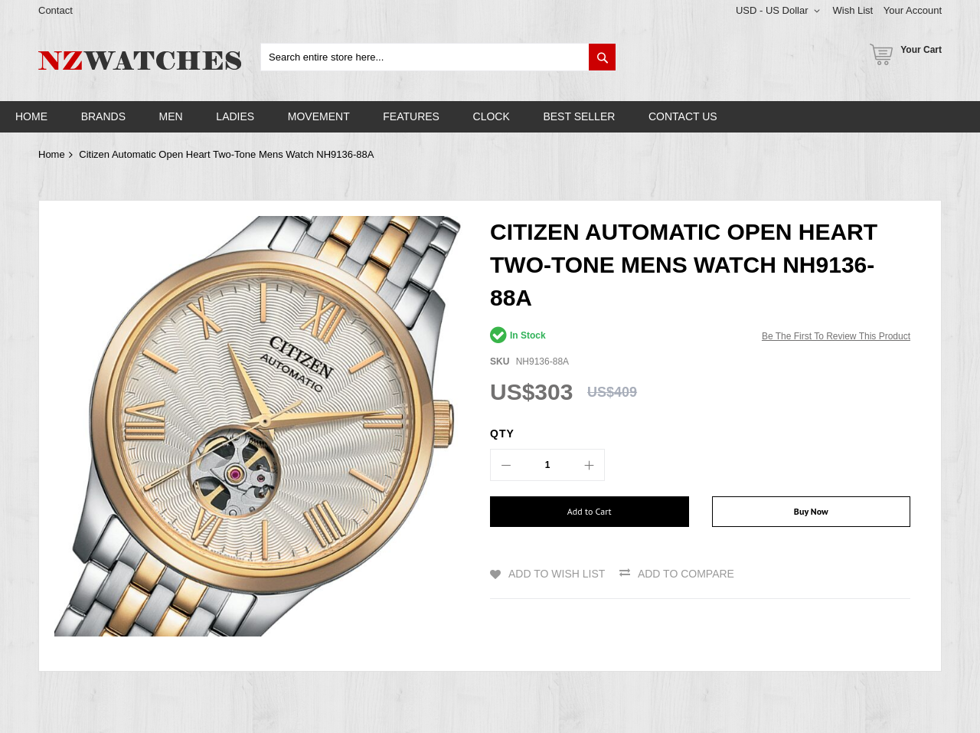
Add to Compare (686, 574)
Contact (55, 10)
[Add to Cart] (589, 511)
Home (51, 154)
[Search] (602, 57)
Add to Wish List (556, 574)
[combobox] (438, 57)
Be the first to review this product (836, 336)
